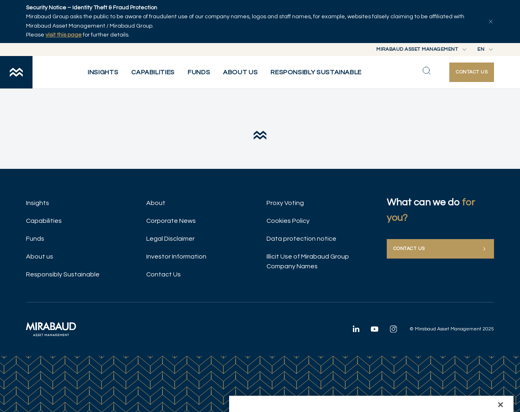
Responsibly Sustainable (63, 274)
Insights (37, 203)
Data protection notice (301, 238)
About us (39, 256)
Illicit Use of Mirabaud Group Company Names (307, 261)
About (155, 203)
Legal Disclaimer (170, 238)
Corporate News (171, 221)
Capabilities (44, 221)
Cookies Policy (288, 221)
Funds (35, 238)
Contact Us (163, 274)
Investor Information (176, 256)
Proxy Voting (285, 203)
